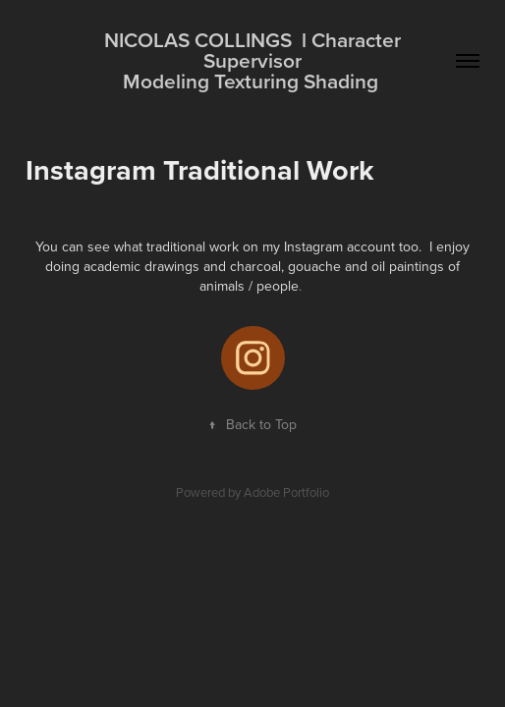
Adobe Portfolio (286, 492)
